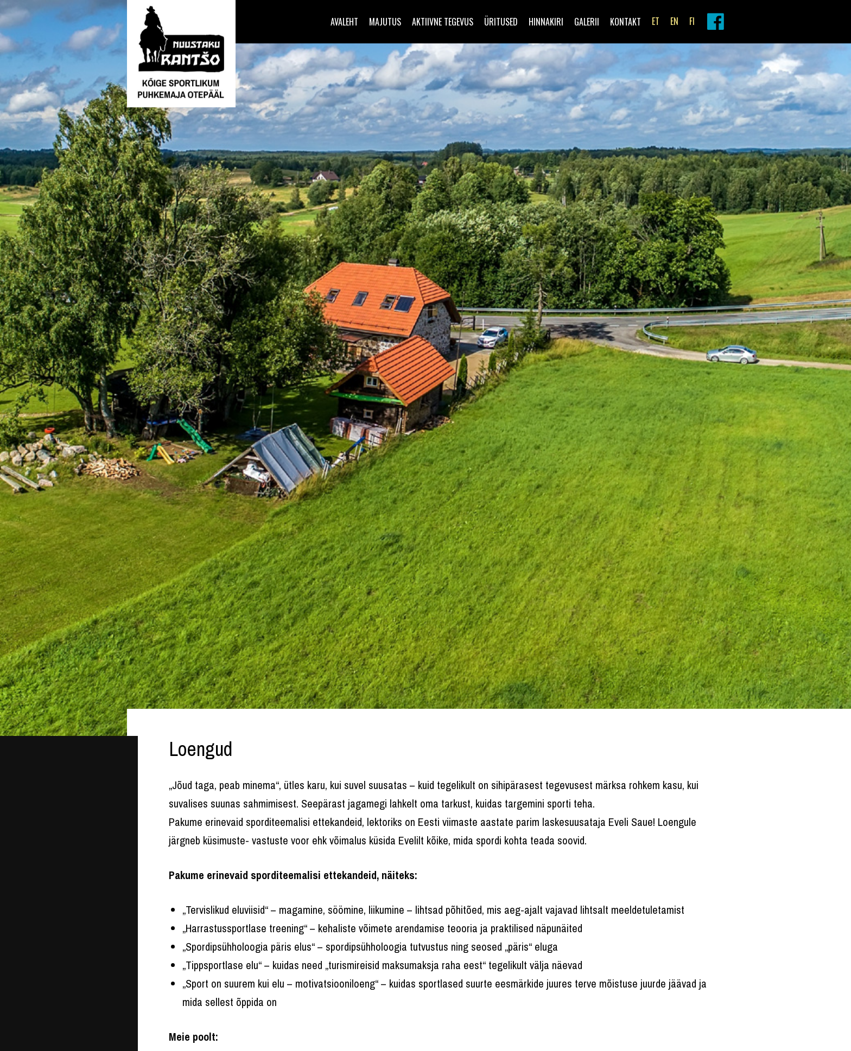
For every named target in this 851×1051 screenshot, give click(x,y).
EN (674, 21)
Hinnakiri (546, 21)
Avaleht (344, 21)
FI (692, 21)
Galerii (586, 21)
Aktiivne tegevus (442, 21)
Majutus (385, 21)
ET (655, 21)
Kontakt (625, 21)
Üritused (501, 21)
